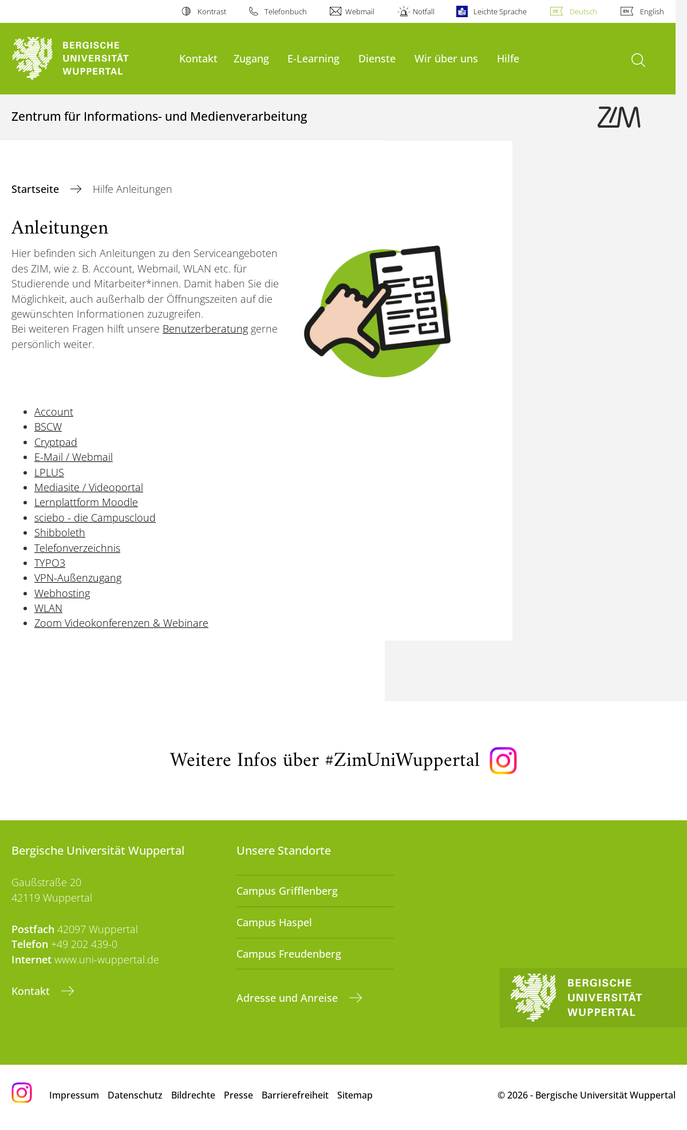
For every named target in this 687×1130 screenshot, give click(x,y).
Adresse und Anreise (288, 998)
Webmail (359, 11)
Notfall (424, 11)
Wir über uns (446, 58)
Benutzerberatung (205, 328)
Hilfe (508, 58)
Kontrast (212, 11)
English (652, 11)
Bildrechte (193, 1095)
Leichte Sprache (500, 11)
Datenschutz (135, 1095)
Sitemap (355, 1095)
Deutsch (583, 11)
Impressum (74, 1095)
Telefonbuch (285, 11)
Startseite (36, 189)
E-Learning (313, 58)
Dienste (377, 58)
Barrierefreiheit (295, 1095)
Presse (238, 1095)
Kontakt (198, 58)
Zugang (251, 58)
